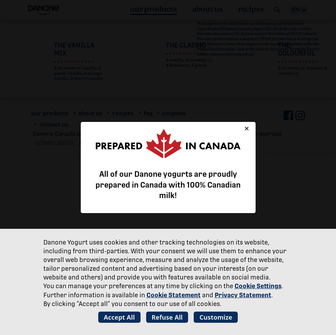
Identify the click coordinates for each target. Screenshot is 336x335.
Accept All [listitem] (119, 317)
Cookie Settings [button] (258, 286)
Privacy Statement (243, 295)
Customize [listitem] (215, 317)
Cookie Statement (173, 295)
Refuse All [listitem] (167, 317)
